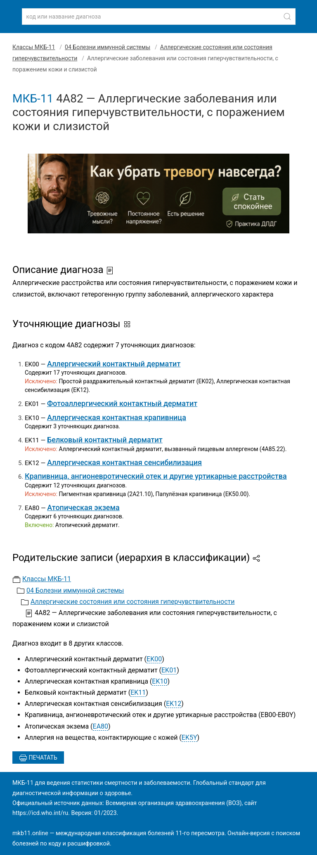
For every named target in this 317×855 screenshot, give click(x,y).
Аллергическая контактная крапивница (116, 417)
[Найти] (287, 16)
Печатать (38, 758)
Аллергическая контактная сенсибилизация (124, 462)
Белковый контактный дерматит (105, 439)
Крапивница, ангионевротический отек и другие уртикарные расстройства (156, 476)
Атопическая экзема (83, 507)
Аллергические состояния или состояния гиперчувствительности (132, 602)
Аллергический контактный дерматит (113, 363)
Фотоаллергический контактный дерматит (122, 403)
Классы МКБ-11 (33, 47)
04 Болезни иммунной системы (107, 47)
